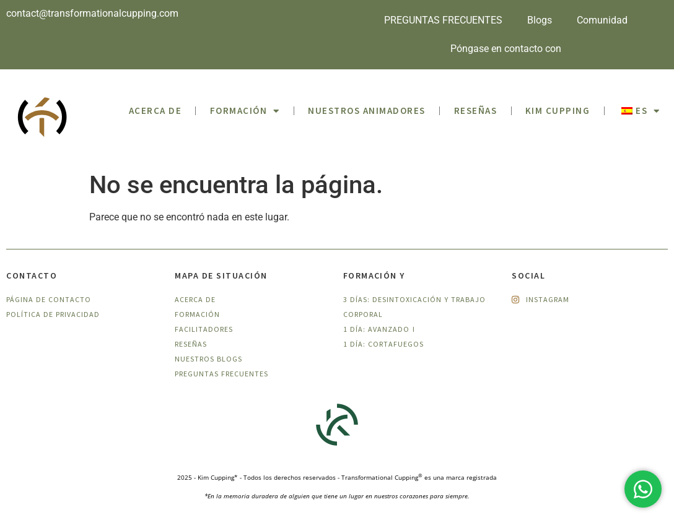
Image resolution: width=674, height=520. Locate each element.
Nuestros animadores (367, 110)
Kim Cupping (557, 110)
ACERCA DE (155, 110)
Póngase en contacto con (505, 48)
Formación (245, 111)
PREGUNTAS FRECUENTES (443, 20)
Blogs (539, 20)
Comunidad (602, 20)
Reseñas (475, 110)
